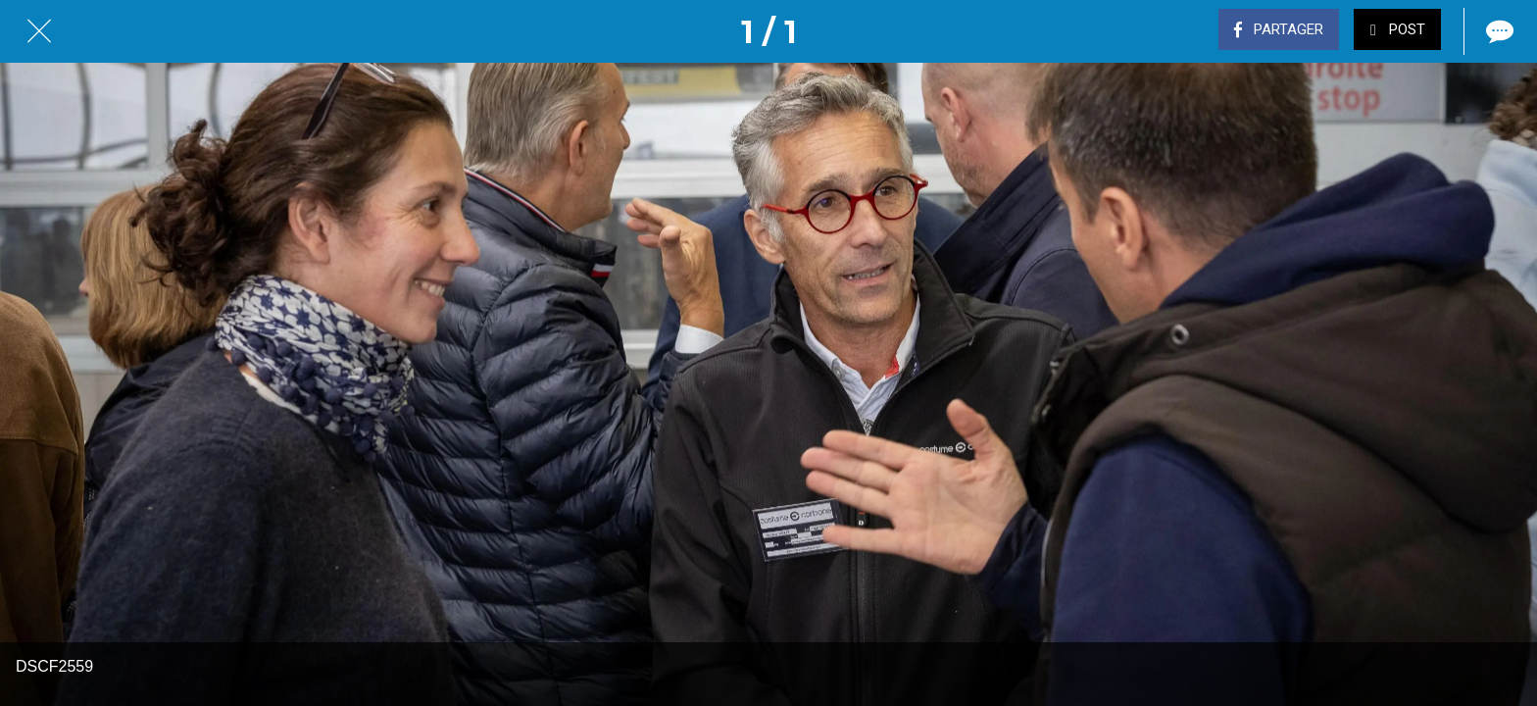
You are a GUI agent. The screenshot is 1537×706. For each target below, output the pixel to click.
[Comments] (1497, 31)
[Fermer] (39, 31)
